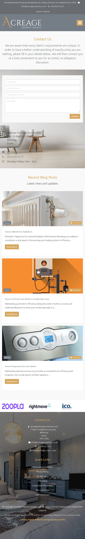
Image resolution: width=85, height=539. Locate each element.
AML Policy (42, 481)
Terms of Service (68, 515)
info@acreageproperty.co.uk (20, 151)
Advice (7, 223)
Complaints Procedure (42, 485)
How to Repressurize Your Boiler (20, 366)
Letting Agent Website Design (35, 519)
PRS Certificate (42, 490)
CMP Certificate (43, 495)
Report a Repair (43, 11)
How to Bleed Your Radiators (18, 232)
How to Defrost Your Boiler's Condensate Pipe (27, 299)
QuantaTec (59, 519)
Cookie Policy (42, 476)
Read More (12, 247)
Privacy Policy (42, 471)
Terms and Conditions (43, 467)
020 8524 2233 (55, 6)
